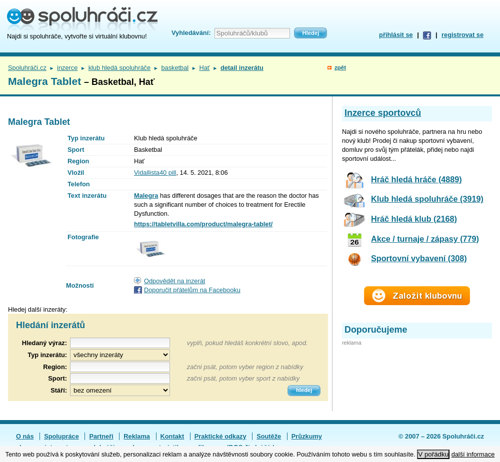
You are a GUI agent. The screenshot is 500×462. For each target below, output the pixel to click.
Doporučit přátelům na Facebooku (192, 290)
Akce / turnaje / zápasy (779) (425, 238)
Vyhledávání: (191, 32)
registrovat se (463, 34)
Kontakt (172, 436)
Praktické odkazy (220, 436)
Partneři (101, 436)
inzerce (67, 67)
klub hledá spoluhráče (119, 67)
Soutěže (268, 436)
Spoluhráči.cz (27, 67)
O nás (25, 436)
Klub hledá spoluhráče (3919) (427, 198)
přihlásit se (396, 34)
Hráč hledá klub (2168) (414, 218)
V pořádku (433, 454)
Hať (204, 67)
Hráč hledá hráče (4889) (416, 179)
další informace (473, 454)
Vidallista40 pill (155, 172)
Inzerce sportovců (382, 113)
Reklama (137, 436)
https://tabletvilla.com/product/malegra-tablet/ (203, 224)
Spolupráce (61, 436)
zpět (340, 67)
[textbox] (120, 367)
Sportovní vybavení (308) (419, 258)
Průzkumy (307, 436)
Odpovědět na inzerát (174, 281)
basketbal (174, 67)
